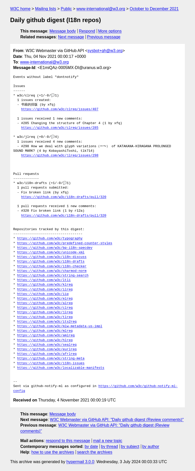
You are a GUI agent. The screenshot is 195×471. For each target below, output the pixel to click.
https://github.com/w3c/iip (43, 294)
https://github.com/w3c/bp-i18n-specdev (54, 248)
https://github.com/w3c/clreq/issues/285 (59, 128)
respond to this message (68, 441)
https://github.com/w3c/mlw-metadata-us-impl (59, 326)
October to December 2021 (154, 9)
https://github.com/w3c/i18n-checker (52, 266)
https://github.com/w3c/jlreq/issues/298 (59, 155)
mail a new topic (107, 441)
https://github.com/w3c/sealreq (47, 345)
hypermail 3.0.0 (80, 462)
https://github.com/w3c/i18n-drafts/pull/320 (63, 197)
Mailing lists (45, 9)
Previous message (104, 37)
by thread (109, 446)
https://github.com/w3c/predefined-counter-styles (64, 243)
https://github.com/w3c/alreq (45, 303)
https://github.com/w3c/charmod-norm (52, 271)
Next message (71, 37)
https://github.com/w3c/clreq (45, 308)
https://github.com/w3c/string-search (53, 275)
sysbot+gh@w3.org (105, 50)
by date (91, 446)
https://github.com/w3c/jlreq (45, 312)
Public (66, 9)
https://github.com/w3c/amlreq (46, 335)
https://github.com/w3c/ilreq (45, 289)
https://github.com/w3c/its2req (47, 321)
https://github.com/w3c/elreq (45, 298)
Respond (87, 31)
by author (150, 446)
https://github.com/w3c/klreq (45, 284)
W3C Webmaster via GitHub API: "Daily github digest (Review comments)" (117, 419)
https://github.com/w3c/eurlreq (47, 349)
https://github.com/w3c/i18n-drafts (51, 261)
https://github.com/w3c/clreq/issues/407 (59, 109)
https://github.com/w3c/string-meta (51, 358)
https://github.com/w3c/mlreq (45, 331)
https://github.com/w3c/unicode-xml (51, 252)
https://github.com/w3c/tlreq (45, 317)
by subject (130, 446)
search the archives (94, 452)
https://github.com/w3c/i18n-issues (51, 363)
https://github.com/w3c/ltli (44, 280)
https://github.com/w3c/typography (50, 238)
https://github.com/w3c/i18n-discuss (52, 257)
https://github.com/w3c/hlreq (45, 340)
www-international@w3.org (100, 9)
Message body (63, 31)
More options (110, 31)
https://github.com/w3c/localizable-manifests (60, 368)
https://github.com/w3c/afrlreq (47, 354)
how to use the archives (52, 452)
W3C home (20, 9)
